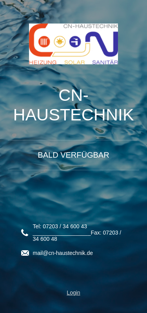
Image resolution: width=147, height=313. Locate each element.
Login (73, 292)
